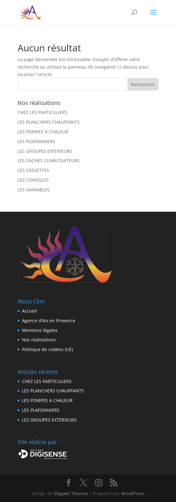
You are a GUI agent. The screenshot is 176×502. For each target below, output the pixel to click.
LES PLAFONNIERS (36, 141)
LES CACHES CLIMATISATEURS (49, 160)
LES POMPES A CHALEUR (43, 132)
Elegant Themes (71, 493)
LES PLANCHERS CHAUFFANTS (49, 122)
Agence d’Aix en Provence (48, 320)
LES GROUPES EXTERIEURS (45, 151)
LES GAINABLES (33, 190)
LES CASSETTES (33, 170)
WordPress (133, 493)
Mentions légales (40, 330)
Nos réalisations (39, 340)
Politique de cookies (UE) (47, 349)
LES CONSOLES (33, 180)
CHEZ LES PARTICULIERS (42, 112)
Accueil (29, 311)
